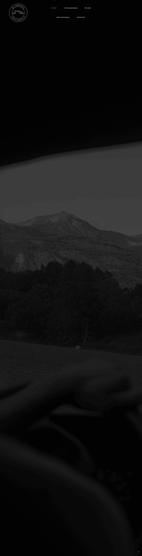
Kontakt (81, 17)
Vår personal (63, 17)
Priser (88, 8)
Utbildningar (71, 8)
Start (54, 8)
